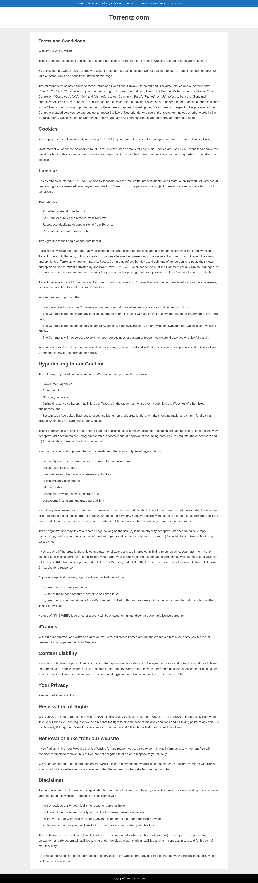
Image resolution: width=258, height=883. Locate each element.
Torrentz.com (129, 17)
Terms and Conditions (153, 3)
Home (79, 3)
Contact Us (175, 3)
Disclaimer (92, 3)
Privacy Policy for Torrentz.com (119, 3)
